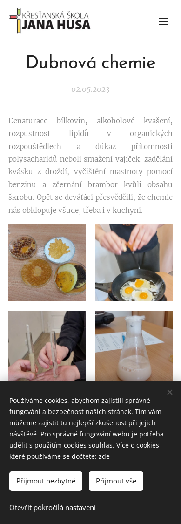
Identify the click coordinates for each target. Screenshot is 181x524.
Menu (163, 21)
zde (104, 456)
